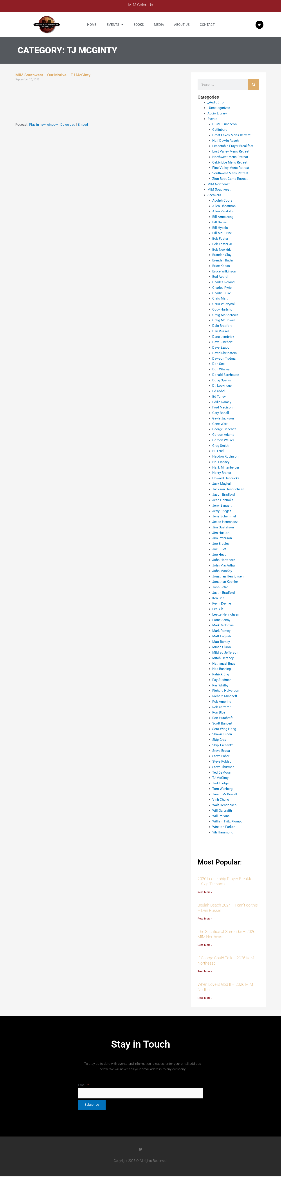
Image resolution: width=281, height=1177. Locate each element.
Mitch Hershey (223, 658)
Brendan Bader (222, 260)
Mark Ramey (221, 631)
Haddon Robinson (225, 456)
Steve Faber (220, 756)
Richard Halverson (225, 691)
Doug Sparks (221, 380)
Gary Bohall (220, 413)
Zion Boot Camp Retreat (230, 178)
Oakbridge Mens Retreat (229, 162)
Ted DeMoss (221, 772)
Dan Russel (220, 331)
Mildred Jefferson (225, 653)
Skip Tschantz (222, 745)
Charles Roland (223, 282)
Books (138, 25)
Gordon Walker (223, 440)
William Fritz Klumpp (227, 821)
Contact (207, 25)
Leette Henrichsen (225, 614)
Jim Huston (220, 533)
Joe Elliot (219, 549)
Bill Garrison (221, 222)
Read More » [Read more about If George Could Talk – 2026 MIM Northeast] (205, 971)
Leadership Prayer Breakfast (232, 146)
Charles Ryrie (222, 287)
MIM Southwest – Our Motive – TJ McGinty (52, 75)
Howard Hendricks (226, 478)
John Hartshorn (223, 560)
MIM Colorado (140, 4)
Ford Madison (222, 407)
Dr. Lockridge (222, 386)
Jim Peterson (222, 538)
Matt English (221, 636)
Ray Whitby (220, 685)
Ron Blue (218, 712)
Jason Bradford (223, 495)
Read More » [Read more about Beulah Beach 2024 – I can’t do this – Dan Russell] (205, 918)
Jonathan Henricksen (227, 576)
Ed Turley (219, 396)
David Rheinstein (224, 353)
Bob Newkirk (221, 249)
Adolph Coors (222, 200)
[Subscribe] (92, 1105)
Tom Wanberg (222, 789)
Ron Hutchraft (222, 718)
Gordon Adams (223, 435)
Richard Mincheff (224, 696)
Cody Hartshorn (223, 309)
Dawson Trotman (224, 358)
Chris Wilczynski (224, 304)
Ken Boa (218, 598)
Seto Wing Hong (224, 729)
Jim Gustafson (223, 527)
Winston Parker (223, 827)
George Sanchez (224, 429)
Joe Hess (219, 554)
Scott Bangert (222, 723)
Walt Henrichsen (224, 805)
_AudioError (216, 102)
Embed (83, 125)
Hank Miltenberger (225, 467)
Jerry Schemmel (224, 516)
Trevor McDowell (224, 794)
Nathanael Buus (223, 663)
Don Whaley (221, 369)
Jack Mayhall (222, 484)
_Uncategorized (218, 108)
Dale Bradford (222, 326)
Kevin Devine (221, 603)
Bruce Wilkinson (224, 271)
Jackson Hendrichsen (228, 489)
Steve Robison (222, 761)
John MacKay (222, 571)
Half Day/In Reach (225, 140)
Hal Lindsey (220, 462)
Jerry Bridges (221, 511)
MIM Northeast (218, 184)
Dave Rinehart (222, 342)
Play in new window (43, 125)
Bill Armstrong (222, 217)
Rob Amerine (221, 701)
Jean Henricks (222, 500)
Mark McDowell (223, 625)
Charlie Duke (221, 293)
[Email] (140, 1093)
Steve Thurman (223, 767)
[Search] (253, 84)
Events (115, 24)
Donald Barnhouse (225, 375)
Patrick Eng (220, 674)
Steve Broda (221, 750)
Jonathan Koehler (225, 582)
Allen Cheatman (224, 206)
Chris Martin (221, 298)
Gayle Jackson (223, 418)
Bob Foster (220, 239)
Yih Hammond (222, 832)
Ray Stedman (221, 680)
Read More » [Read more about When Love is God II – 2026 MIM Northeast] (205, 998)
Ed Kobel (218, 391)
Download (67, 125)
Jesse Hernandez (225, 522)
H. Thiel (218, 451)
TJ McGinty (220, 778)
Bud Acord (219, 277)
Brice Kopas (221, 266)
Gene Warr (219, 424)
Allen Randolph (223, 211)
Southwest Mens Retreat (230, 173)
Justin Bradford (223, 592)
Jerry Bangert (222, 505)
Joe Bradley (220, 544)
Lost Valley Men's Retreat (230, 151)
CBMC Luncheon (224, 124)
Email (83, 1085)
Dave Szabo (220, 347)
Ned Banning (221, 669)
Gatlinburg (219, 130)
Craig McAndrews (225, 315)
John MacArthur (224, 565)
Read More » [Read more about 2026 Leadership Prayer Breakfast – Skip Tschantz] (205, 892)
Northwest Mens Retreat (230, 157)
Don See (218, 364)
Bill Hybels (220, 228)
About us (182, 25)
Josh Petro (220, 587)
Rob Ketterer (221, 707)
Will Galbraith (222, 810)
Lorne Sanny (221, 620)
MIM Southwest (219, 189)
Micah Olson (221, 647)
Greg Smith (220, 445)
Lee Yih (217, 609)
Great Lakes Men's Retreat (231, 135)
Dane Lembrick (223, 336)
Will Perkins (221, 816)
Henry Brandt (221, 473)
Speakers (214, 195)
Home (92, 25)
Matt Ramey (221, 642)
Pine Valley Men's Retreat (230, 168)
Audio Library (217, 113)
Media (159, 25)
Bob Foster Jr (222, 244)
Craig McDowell (224, 320)
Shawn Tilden (222, 734)
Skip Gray (219, 740)
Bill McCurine (222, 233)
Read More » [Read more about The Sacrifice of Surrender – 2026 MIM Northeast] (205, 945)
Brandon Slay (221, 255)
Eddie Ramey (221, 402)
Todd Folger (221, 783)
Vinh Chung (220, 800)
